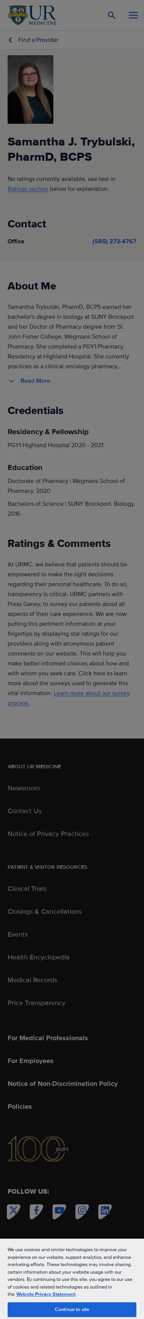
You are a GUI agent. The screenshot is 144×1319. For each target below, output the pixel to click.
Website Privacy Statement (45, 1294)
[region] (72, 1278)
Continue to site (72, 1309)
